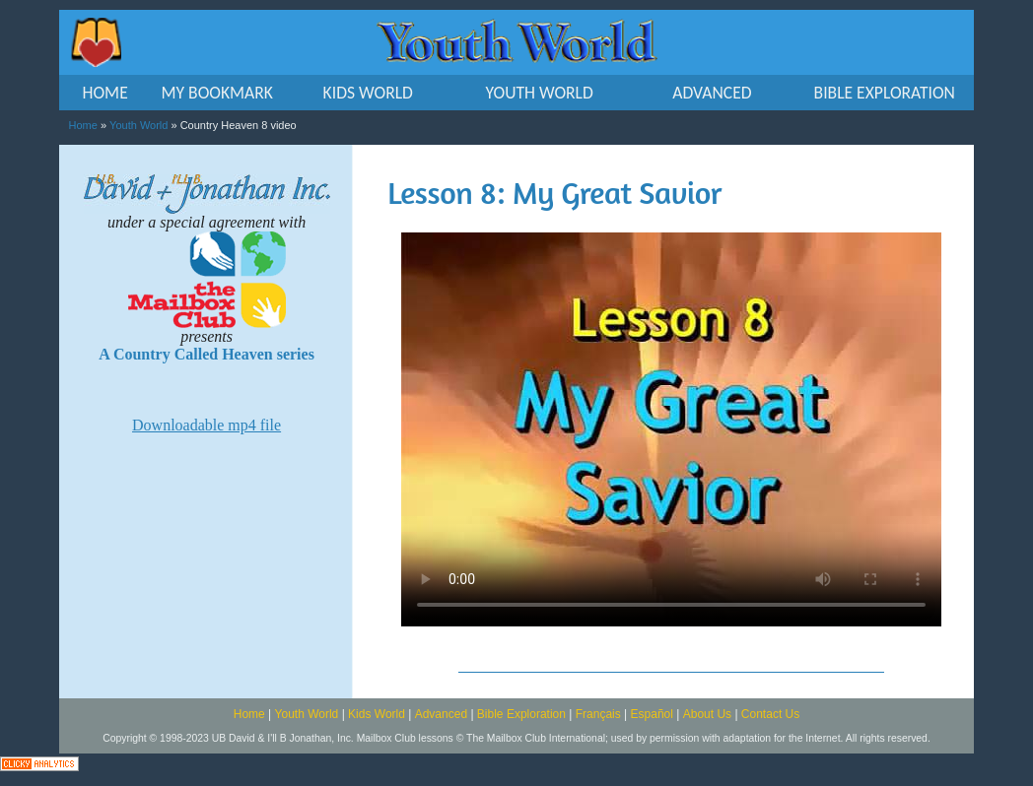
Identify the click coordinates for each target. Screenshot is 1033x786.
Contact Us (770, 714)
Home (83, 125)
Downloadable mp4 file (206, 425)
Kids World (376, 714)
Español (652, 714)
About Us (707, 714)
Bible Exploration (521, 714)
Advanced (441, 714)
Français (598, 714)
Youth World (138, 125)
